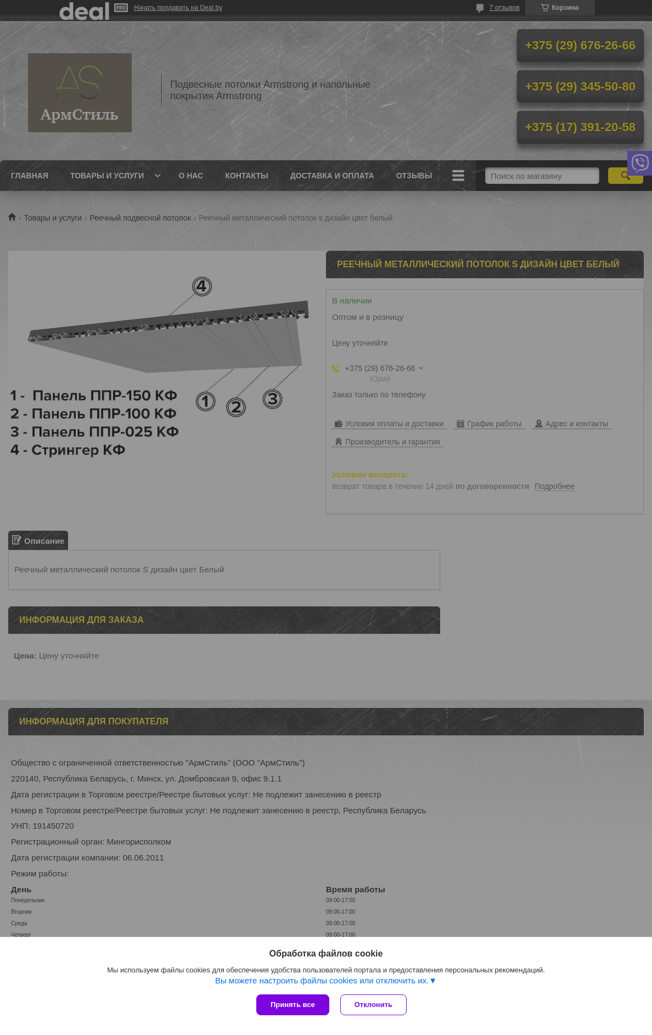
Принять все (293, 1004)
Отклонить (373, 1004)
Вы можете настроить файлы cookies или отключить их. (322, 980)
